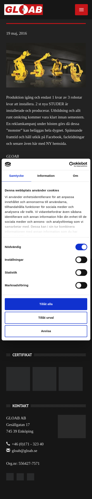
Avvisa (46, 331)
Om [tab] (75, 175)
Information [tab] (46, 175)
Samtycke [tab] (16, 175)
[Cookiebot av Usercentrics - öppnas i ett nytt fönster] (69, 164)
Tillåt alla (46, 304)
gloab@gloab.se (21, 450)
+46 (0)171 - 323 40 (25, 444)
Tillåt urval (46, 317)
